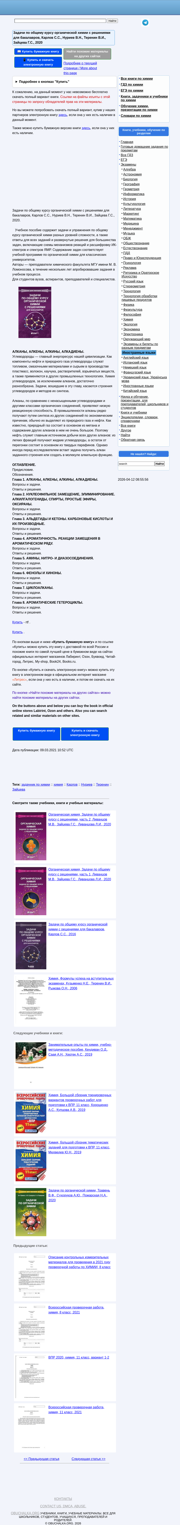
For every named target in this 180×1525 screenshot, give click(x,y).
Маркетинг (131, 213)
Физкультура (132, 309)
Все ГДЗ (127, 155)
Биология (130, 179)
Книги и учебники (134, 412)
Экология (130, 324)
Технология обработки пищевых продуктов (139, 298)
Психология (132, 263)
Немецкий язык (134, 367)
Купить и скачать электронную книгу (85, 733)
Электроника (133, 334)
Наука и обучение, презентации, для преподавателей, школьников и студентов (144, 402)
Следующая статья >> (88, 1459)
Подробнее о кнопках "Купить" (44, 81)
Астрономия (132, 174)
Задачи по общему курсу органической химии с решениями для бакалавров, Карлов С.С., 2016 (77, 929)
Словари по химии (136, 115)
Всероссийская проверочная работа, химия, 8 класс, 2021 (76, 1310)
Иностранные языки (138, 386)
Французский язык (137, 372)
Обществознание (136, 243)
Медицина (131, 223)
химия (58, 784)
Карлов (72, 784)
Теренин (102, 784)
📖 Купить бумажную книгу (38, 51)
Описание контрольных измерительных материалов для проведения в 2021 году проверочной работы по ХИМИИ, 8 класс (79, 1262)
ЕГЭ (124, 160)
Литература (132, 209)
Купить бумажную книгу (36, 730)
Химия (128, 319)
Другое (126, 430)
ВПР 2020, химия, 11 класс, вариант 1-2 (78, 1357)
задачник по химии (35, 784)
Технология (132, 291)
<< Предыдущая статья (41, 1459)
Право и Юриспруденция (142, 258)
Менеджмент (133, 228)
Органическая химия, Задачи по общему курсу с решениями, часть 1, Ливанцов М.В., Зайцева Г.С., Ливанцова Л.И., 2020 (79, 874)
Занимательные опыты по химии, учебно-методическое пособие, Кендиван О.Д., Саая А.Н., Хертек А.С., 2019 (80, 1049)
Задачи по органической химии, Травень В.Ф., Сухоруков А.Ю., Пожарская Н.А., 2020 (79, 1195)
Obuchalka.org (25, 1513)
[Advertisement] (47, 173)
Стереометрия (134, 286)
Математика (132, 218)
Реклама (129, 268)
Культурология (134, 204)
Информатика (133, 194)
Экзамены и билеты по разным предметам (140, 345)
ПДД (126, 253)
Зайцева (18, 789)
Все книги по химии (137, 78)
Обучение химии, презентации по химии (139, 108)
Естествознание (135, 248)
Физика (128, 304)
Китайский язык (135, 391)
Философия (132, 314)
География (131, 184)
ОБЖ (127, 238)
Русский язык (133, 281)
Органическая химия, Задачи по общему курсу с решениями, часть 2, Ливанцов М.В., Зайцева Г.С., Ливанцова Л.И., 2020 (79, 819)
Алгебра (129, 169)
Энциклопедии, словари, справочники (139, 419)
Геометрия (131, 189)
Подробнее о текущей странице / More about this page (80, 68)
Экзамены (128, 164)
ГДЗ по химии (132, 84)
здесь (62, 115)
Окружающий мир (136, 339)
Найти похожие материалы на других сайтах (87, 54)
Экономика (131, 329)
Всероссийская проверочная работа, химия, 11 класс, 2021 (76, 1410)
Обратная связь (133, 440)
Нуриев (86, 784)
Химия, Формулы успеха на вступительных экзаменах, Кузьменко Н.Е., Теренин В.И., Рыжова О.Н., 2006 (81, 983)
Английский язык (136, 357)
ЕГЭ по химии (132, 90)
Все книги (128, 425)
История (129, 199)
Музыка (129, 233)
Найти (125, 435)
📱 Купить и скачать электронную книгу (38, 62)
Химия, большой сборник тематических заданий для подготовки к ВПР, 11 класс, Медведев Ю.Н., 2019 (79, 1147)
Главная (127, 142)
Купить (17, 622)
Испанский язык (135, 362)
